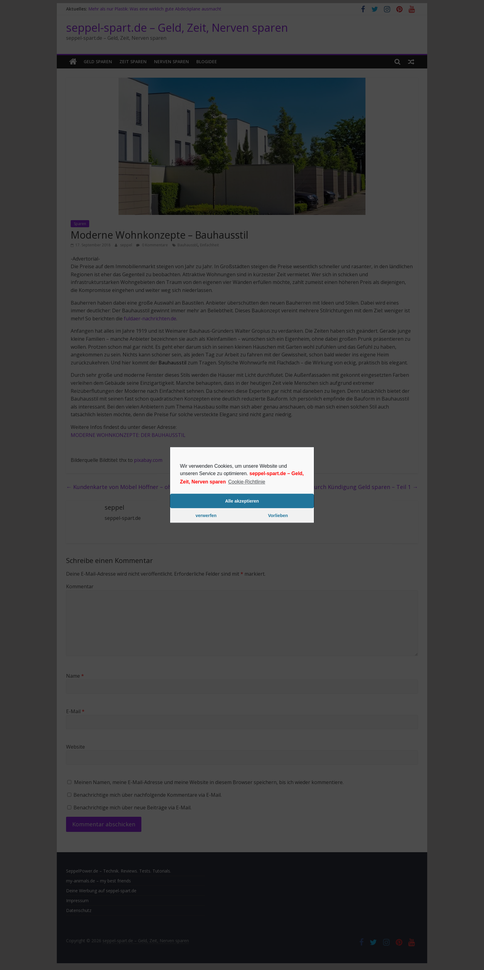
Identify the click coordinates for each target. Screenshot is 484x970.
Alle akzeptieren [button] (242, 501)
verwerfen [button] (206, 515)
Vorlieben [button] (278, 515)
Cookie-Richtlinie (246, 481)
